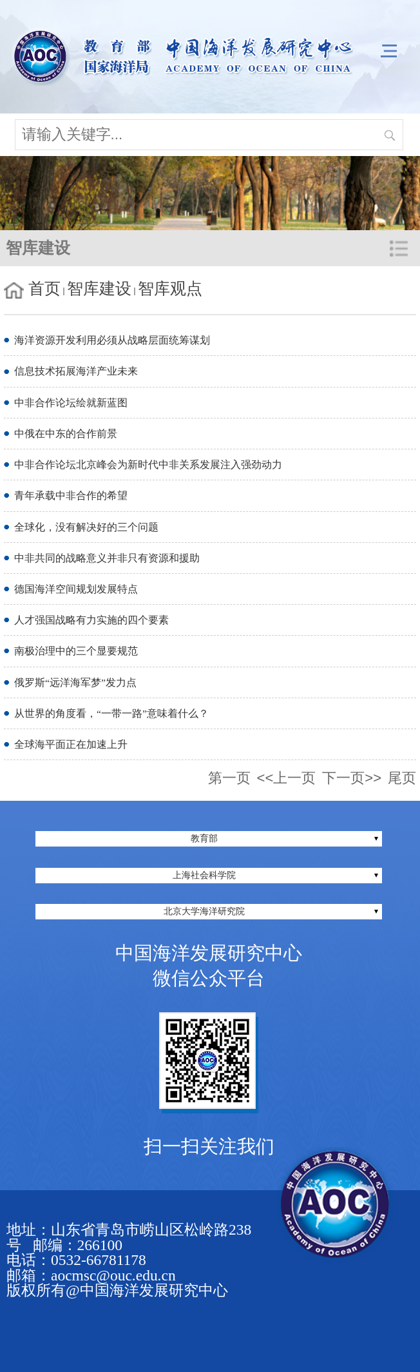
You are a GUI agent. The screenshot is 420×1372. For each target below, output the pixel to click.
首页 (44, 288)
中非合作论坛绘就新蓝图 (71, 402)
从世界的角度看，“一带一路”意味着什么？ (111, 713)
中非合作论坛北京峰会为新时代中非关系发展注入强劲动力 (148, 464)
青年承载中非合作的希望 (71, 495)
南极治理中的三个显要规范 (76, 650)
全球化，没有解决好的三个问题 (86, 527)
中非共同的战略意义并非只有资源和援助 (107, 558)
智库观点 (170, 288)
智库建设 (99, 288)
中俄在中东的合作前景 (65, 433)
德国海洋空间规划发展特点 (76, 588)
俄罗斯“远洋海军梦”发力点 (75, 682)
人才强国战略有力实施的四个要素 (91, 619)
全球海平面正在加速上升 (71, 744)
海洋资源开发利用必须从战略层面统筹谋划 (112, 340)
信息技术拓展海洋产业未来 (76, 371)
